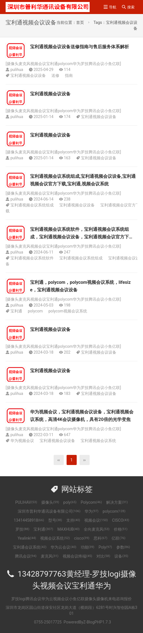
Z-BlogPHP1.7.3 (97, 622)
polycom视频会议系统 (67, 311)
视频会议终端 (77, 556)
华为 (91, 511)
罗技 (22, 529)
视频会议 (96, 520)
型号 (55, 520)
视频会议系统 (55, 538)
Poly (105, 547)
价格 (121, 529)
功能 (87, 547)
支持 (73, 520)
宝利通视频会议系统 (98, 440)
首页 (80, 22)
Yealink (27, 538)
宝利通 (16, 311)
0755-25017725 (48, 622)
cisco (81, 538)
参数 (123, 547)
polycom (35, 311)
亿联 (118, 538)
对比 (103, 556)
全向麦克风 (96, 529)
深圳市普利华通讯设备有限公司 (49, 511)
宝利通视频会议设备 (28, 75)
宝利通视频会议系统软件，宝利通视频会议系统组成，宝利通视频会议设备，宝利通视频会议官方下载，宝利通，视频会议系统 (79, 237)
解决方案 (117, 502)
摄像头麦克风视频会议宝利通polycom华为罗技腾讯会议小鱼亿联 (63, 63)
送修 (55, 75)
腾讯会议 (26, 556)
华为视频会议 (22, 440)
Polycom (91, 502)
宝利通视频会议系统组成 (32, 205)
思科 (100, 538)
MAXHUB (68, 529)
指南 (69, 75)
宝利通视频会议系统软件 (32, 258)
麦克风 (49, 556)
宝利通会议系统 (29, 547)
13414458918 (29, 520)
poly (69, 502)
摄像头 (50, 502)
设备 (121, 556)
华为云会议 (63, 547)
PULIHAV (26, 502)
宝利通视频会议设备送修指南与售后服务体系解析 (79, 46)
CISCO (120, 520)
